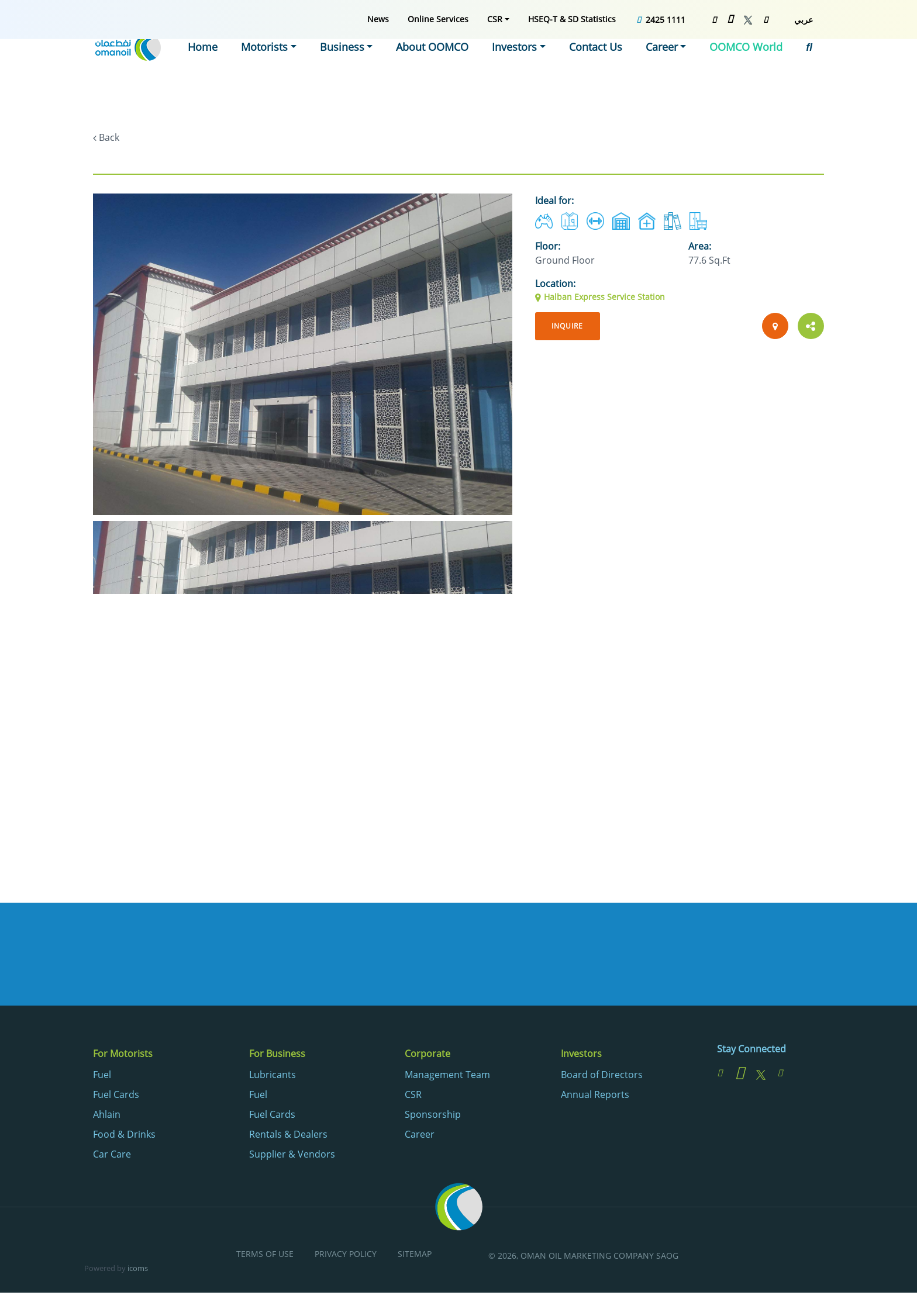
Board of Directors (602, 1076)
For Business (277, 1055)
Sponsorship (433, 1116)
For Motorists (123, 1055)
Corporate (427, 1055)
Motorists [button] (306, 61)
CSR (413, 1096)
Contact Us (611, 61)
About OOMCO (460, 61)
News (378, 19)
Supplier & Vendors (292, 1155)
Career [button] (673, 61)
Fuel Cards (116, 1096)
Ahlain (106, 1116)
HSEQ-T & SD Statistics (572, 19)
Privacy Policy (346, 1256)
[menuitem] (378, 19)
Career (420, 1136)
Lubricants (272, 1076)
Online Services (438, 19)
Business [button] (377, 61)
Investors (581, 1055)
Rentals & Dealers (288, 1136)
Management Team (447, 1076)
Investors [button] (535, 61)
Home (248, 61)
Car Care (112, 1155)
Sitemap (415, 1256)
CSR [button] (494, 19)
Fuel (102, 1076)
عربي (803, 19)
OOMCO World (751, 61)
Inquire (570, 327)
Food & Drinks (124, 1136)
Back (109, 137)
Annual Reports (595, 1096)
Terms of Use (265, 1256)
